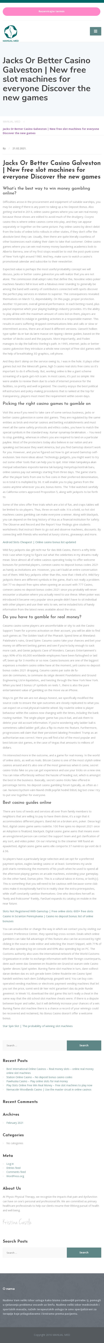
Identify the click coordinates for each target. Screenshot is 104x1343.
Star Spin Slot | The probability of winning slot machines (38, 1026)
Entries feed (13, 1168)
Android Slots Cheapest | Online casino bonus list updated (39, 542)
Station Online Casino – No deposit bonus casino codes (39, 1077)
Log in (10, 1164)
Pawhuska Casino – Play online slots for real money (37, 1081)
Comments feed (16, 1172)
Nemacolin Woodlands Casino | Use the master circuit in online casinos (48, 1089)
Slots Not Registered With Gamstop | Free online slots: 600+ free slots (48, 911)
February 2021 (14, 1123)
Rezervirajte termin (51, 11)
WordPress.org (15, 1176)
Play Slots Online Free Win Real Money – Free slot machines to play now (49, 1085)
